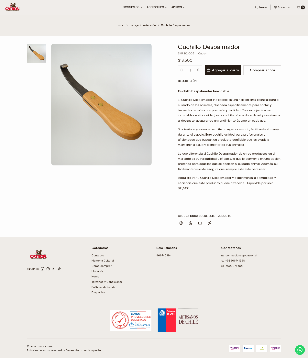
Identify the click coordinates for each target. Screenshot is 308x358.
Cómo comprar (102, 266)
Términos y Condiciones (107, 282)
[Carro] (301, 7)
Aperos (178, 7)
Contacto (98, 255)
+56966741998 (233, 260)
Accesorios (157, 7)
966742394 (164, 255)
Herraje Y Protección (143, 25)
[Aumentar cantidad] (198, 70)
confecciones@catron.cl (239, 255)
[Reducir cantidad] (181, 70)
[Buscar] (261, 7)
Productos (133, 7)
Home (95, 276)
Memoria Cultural (103, 260)
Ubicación (98, 271)
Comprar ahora (262, 70)
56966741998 (232, 266)
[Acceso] (282, 7)
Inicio (121, 25)
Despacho (98, 292)
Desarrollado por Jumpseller (83, 350)
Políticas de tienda (104, 287)
